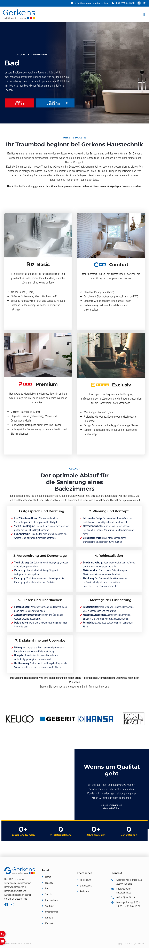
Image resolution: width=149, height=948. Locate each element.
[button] (144, 14)
